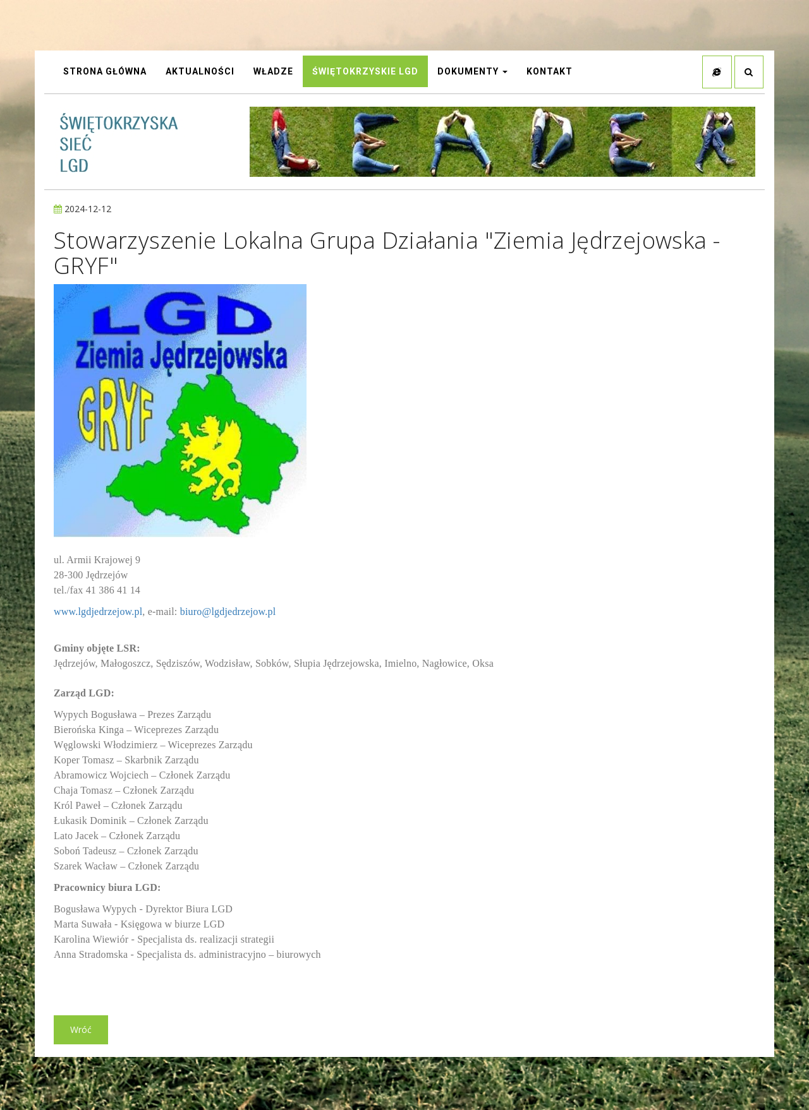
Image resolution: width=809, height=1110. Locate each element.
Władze (273, 73)
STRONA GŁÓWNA (105, 73)
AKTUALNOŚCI (200, 73)
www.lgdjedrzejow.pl (98, 614)
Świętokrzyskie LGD (365, 73)
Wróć (81, 1032)
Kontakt (549, 73)
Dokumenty (472, 73)
